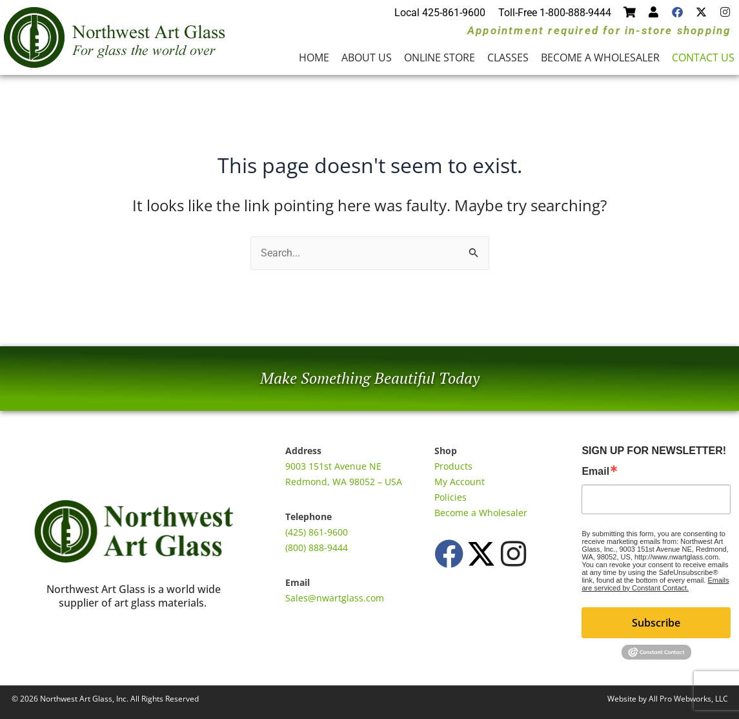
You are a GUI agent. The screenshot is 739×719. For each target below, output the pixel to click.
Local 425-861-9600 (439, 12)
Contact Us (703, 57)
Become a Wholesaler (600, 57)
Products (453, 466)
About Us (366, 57)
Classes (508, 57)
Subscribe (656, 623)
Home (314, 57)
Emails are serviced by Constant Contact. (655, 584)
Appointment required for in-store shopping (599, 30)
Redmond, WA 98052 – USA (343, 481)
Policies (450, 497)
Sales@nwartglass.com (334, 598)
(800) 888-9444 (316, 547)
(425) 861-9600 (316, 532)
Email (595, 471)
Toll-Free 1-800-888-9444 (554, 12)
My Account (459, 481)
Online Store (439, 57)
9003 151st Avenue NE (333, 466)
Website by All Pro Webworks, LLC (667, 698)
